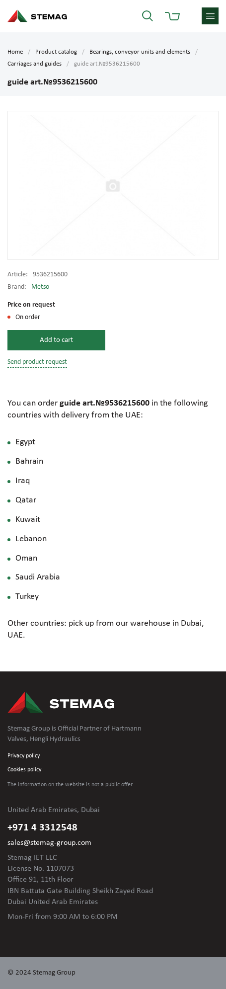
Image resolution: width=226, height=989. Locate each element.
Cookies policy (24, 770)
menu (210, 15)
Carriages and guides (34, 64)
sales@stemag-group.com (49, 843)
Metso (40, 287)
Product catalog (56, 52)
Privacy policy (23, 756)
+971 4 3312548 (42, 828)
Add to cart (56, 340)
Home (15, 52)
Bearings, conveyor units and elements (139, 52)
